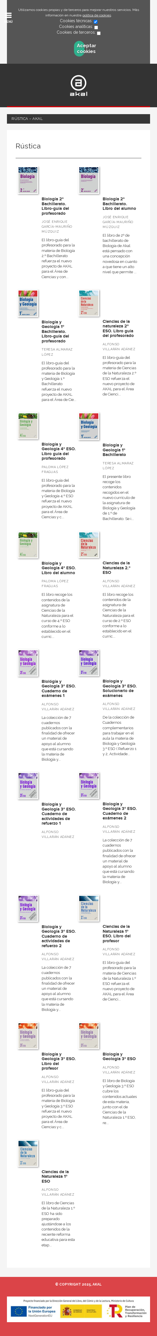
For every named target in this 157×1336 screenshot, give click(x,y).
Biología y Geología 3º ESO (119, 1057)
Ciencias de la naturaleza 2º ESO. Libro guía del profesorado (118, 329)
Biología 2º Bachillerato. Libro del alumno (119, 203)
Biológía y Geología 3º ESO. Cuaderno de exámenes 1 (59, 689)
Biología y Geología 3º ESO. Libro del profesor (59, 1061)
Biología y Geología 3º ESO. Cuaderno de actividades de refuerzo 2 (59, 936)
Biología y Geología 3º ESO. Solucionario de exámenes (120, 688)
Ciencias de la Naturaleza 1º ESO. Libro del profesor (117, 934)
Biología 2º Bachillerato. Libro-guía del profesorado (55, 206)
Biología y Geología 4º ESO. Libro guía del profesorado (59, 451)
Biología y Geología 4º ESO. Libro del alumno (59, 568)
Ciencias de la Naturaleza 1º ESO (55, 1176)
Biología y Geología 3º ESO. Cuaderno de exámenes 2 (120, 811)
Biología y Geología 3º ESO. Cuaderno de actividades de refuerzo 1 (59, 814)
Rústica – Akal (27, 118)
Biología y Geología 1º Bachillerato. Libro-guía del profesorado (55, 331)
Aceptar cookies (80, 48)
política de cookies (96, 15)
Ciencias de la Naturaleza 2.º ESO (116, 567)
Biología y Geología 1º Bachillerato (114, 449)
